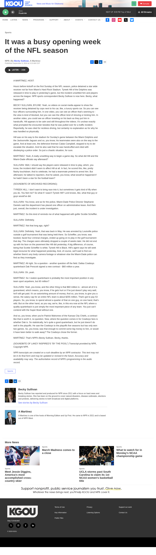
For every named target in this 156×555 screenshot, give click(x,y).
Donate (147, 6)
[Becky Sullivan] (10, 403)
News (25, 25)
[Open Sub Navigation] (19, 25)
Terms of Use (60, 515)
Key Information (61, 520)
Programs (38, 25)
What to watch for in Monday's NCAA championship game (129, 460)
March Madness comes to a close (58, 459)
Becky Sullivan (21, 69)
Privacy (89, 515)
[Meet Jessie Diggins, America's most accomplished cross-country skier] (22, 463)
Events (79, 25)
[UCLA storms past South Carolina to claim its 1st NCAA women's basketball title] (96, 463)
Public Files (59, 526)
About (67, 25)
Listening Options (93, 520)
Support (53, 25)
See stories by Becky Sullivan (33, 410)
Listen (13, 25)
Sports (8, 40)
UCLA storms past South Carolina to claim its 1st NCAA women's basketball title (96, 484)
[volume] (13, 17)
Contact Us (94, 25)
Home (5, 25)
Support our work (125, 515)
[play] (5, 17)
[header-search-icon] (135, 6)
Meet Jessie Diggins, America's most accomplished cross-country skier (18, 484)
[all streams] (145, 18)
